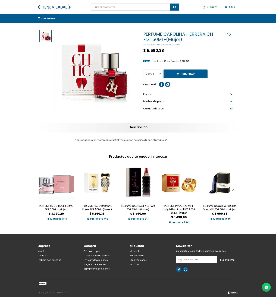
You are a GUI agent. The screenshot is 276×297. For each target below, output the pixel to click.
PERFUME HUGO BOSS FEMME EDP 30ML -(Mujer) (56, 207)
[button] (233, 189)
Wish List (134, 264)
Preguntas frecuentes (95, 264)
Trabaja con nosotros (49, 259)
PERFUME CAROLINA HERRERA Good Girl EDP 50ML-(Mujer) (220, 207)
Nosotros (42, 251)
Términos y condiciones (97, 268)
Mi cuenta (135, 251)
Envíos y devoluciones (96, 259)
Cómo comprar (92, 251)
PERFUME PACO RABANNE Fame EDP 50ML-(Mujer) (97, 207)
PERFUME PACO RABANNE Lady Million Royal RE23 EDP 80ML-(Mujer (179, 209)
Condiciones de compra (97, 255)
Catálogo (48, 18)
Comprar (187, 74)
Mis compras (137, 255)
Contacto (43, 255)
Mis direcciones (138, 259)
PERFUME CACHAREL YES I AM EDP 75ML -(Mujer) (138, 207)
